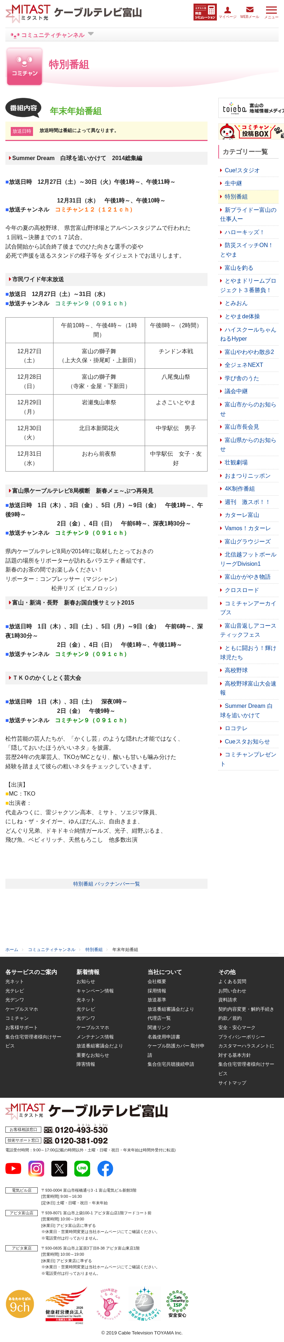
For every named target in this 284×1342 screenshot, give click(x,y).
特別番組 (94, 949)
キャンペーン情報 (95, 990)
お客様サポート (21, 1027)
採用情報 (157, 990)
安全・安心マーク (237, 1027)
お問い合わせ (232, 990)
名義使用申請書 (164, 1037)
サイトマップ (232, 1083)
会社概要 (157, 981)
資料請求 (227, 999)
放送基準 (157, 999)
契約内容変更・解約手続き (246, 1009)
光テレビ (14, 990)
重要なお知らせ (92, 1055)
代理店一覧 (159, 1018)
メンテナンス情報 (95, 1037)
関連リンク (159, 1027)
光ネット (14, 981)
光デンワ (14, 999)
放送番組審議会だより (99, 1045)
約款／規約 (230, 1018)
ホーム (11, 949)
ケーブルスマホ (21, 1009)
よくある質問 (232, 981)
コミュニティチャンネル (51, 949)
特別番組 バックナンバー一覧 (106, 884)
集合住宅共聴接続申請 (171, 1064)
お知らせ (85, 981)
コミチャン (17, 1018)
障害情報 (85, 1064)
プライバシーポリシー (241, 1037)
